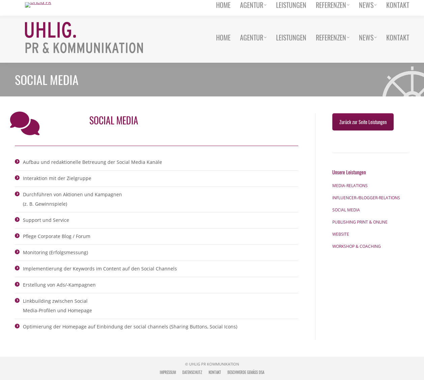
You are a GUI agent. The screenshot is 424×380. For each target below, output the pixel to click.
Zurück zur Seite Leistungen (363, 121)
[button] (15, 365)
